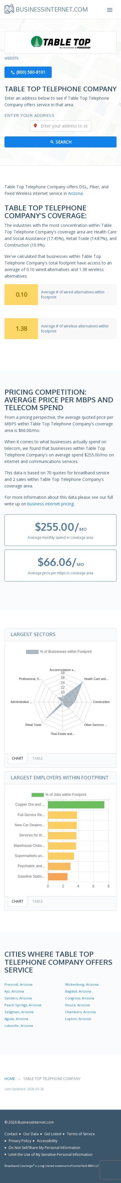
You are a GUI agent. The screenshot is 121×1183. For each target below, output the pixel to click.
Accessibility (47, 1140)
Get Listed (52, 1133)
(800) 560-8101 (30, 72)
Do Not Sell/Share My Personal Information (44, 1147)
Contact (11, 1133)
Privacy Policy (20, 1140)
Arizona (75, 193)
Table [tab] (37, 758)
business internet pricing (50, 504)
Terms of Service (81, 1133)
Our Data (31, 1133)
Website (11, 58)
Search (63, 142)
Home (9, 1078)
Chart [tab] (17, 758)
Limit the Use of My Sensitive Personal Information (50, 1154)
